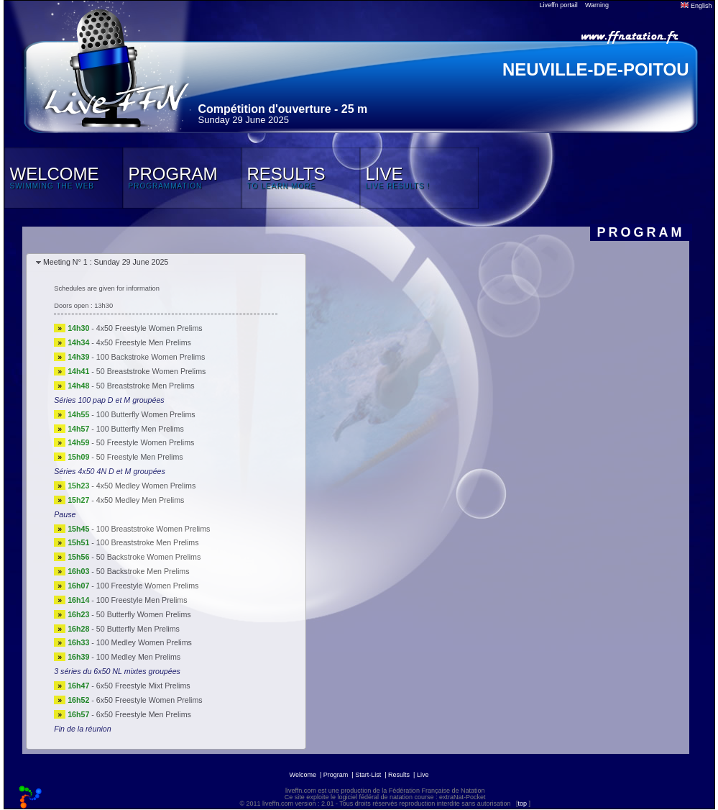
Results (399, 774)
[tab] (166, 263)
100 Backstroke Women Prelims (150, 356)
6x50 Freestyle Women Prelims (149, 700)
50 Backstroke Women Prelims (148, 556)
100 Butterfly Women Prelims (145, 414)
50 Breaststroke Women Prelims (151, 371)
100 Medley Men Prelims (138, 656)
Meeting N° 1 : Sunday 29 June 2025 (105, 262)
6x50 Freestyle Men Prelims (143, 714)
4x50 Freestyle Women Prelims (149, 328)
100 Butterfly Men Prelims (140, 428)
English (696, 5)
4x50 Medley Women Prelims (145, 485)
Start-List (368, 774)
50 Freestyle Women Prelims (145, 442)
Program (336, 774)
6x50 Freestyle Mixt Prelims (143, 685)
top (522, 803)
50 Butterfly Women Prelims (143, 614)
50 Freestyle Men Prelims (139, 456)
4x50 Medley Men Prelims (140, 500)
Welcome (303, 774)
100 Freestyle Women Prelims (147, 585)
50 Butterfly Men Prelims (138, 628)
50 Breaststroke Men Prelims (145, 385)
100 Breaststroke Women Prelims (153, 528)
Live (423, 774)
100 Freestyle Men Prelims (142, 600)
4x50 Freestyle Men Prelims (143, 342)
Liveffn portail (559, 5)
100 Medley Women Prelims (144, 642)
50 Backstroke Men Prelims (143, 571)
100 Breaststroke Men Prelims (147, 542)
